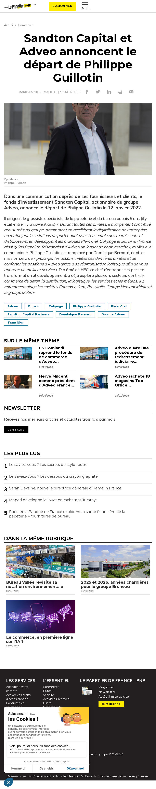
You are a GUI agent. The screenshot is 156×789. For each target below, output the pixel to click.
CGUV (79, 784)
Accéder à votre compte (17, 697)
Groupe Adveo (127, 314)
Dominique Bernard (84, 314)
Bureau (48, 699)
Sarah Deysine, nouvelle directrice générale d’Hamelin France (65, 488)
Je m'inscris (16, 429)
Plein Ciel (134, 306)
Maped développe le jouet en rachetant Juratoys (53, 500)
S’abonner (60, 6)
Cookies (141, 784)
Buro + (38, 306)
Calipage (63, 306)
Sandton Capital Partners (31, 314)
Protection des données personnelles (110, 784)
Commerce (27, 25)
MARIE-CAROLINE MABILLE (37, 92)
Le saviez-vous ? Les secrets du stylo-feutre (48, 464)
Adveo (14, 306)
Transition (17, 322)
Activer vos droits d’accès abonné (18, 706)
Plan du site (42, 784)
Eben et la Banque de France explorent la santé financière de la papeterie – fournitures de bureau (67, 513)
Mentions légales (63, 784)
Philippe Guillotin (99, 306)
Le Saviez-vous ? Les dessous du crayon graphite (53, 476)
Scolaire (48, 704)
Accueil (9, 25)
